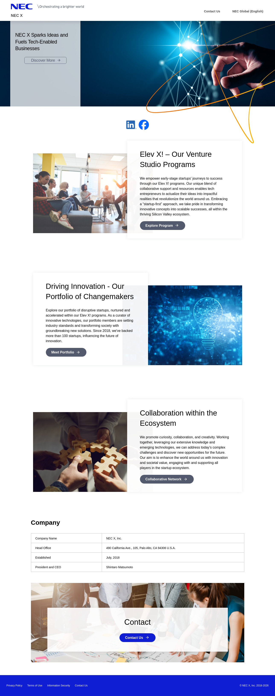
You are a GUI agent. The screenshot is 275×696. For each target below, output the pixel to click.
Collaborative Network (164, 479)
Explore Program (159, 225)
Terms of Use (34, 685)
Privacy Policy (14, 685)
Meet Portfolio (62, 352)
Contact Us (134, 637)
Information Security (58, 685)
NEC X (17, 15)
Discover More (43, 60)
